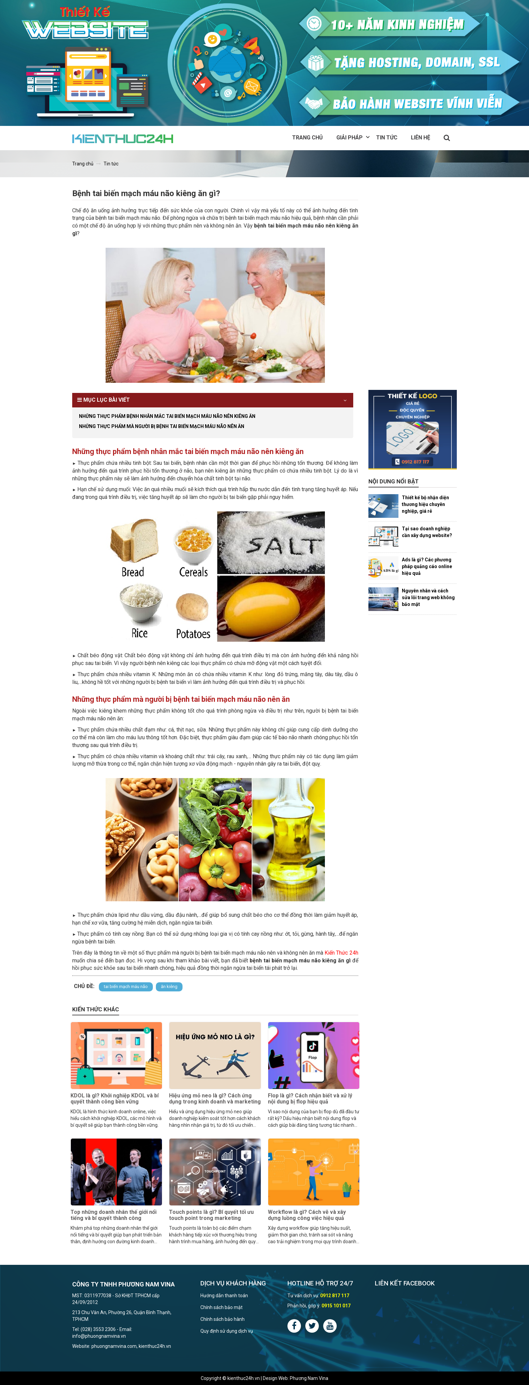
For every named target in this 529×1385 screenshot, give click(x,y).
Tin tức (386, 137)
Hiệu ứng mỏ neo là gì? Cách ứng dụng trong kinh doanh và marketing (215, 1098)
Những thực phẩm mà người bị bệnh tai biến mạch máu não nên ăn (161, 426)
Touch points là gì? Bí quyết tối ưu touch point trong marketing (211, 1215)
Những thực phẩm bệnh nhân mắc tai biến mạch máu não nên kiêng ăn (167, 416)
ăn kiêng (169, 986)
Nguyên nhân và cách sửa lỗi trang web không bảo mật (428, 597)
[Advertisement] (412, 288)
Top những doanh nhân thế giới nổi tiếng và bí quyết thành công (114, 1215)
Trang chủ (307, 137)
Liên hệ (420, 137)
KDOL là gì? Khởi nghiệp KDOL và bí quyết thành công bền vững (115, 1098)
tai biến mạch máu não (126, 986)
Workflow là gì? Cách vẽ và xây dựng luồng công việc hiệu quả (307, 1215)
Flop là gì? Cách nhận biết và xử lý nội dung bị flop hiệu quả (310, 1098)
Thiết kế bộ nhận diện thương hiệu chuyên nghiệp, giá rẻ (425, 504)
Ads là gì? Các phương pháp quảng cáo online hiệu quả (427, 566)
